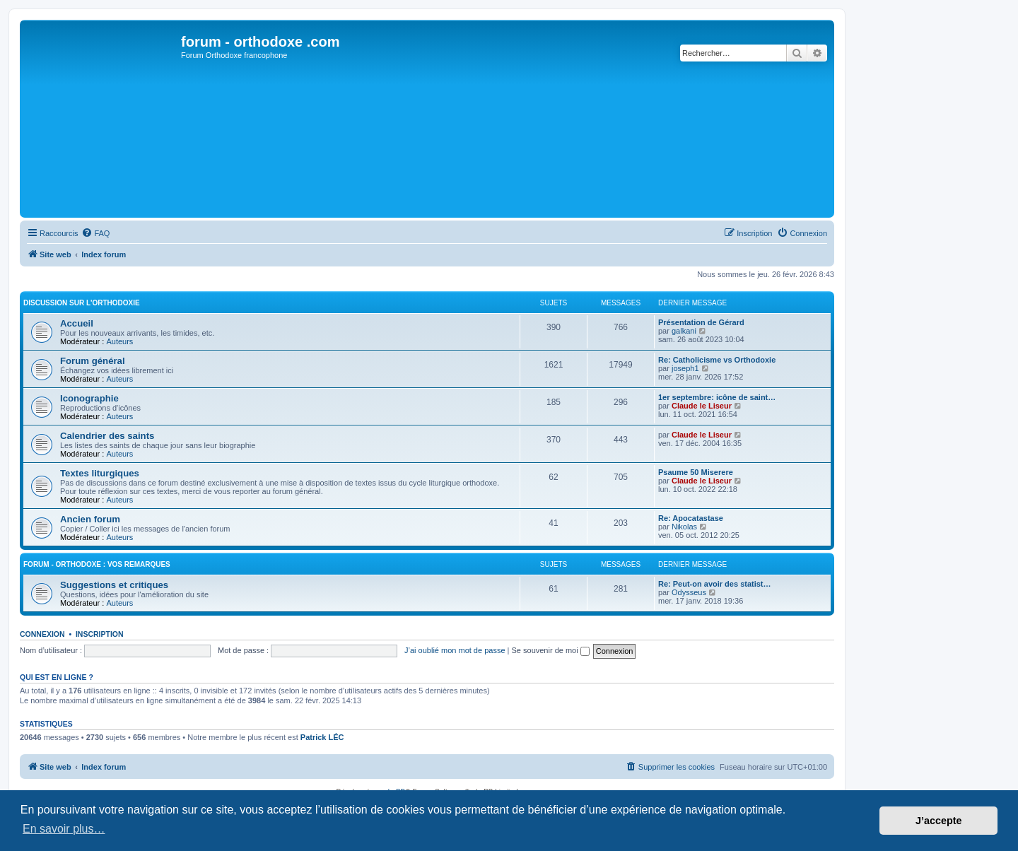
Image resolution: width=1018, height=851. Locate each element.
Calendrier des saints (107, 435)
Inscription (100, 634)
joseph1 (685, 368)
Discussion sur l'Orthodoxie (81, 303)
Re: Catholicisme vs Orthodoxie (717, 360)
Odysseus (689, 592)
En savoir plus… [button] (64, 829)
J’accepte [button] (938, 820)
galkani (684, 331)
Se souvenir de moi (551, 650)
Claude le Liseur (702, 405)
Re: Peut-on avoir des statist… (714, 584)
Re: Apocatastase (690, 518)
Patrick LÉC (322, 737)
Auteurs (119, 341)
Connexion (42, 634)
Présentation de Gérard (701, 322)
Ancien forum (90, 519)
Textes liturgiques (99, 473)
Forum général (92, 361)
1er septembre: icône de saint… (717, 397)
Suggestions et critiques (114, 585)
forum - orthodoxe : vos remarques (96, 564)
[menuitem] (95, 233)
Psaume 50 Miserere (695, 472)
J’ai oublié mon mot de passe (454, 650)
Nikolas (684, 526)
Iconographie (89, 398)
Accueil (76, 323)
